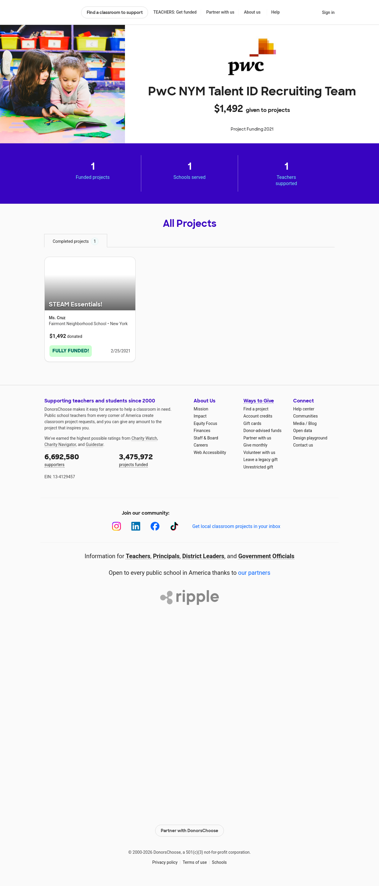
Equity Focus (205, 423)
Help (275, 12)
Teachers (138, 556)
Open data (302, 430)
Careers (201, 445)
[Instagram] (116, 526)
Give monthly (255, 445)
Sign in (328, 12)
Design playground (310, 438)
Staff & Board (206, 438)
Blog (312, 423)
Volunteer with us (259, 452)
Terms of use (195, 862)
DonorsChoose (60, 12)
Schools (219, 862)
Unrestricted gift (258, 467)
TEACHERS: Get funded (175, 12)
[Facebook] (155, 526)
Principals (166, 556)
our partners (254, 572)
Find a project (255, 409)
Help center (303, 409)
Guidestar (94, 444)
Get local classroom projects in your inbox (236, 526)
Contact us (303, 445)
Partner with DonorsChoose (189, 830)
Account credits (257, 416)
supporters (77, 459)
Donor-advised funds (262, 430)
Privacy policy (164, 862)
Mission (201, 409)
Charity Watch (144, 438)
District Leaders (203, 556)
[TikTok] (174, 526)
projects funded (152, 459)
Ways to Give (258, 401)
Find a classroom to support (115, 12)
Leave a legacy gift (260, 459)
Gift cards (252, 423)
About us (252, 12)
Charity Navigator (60, 444)
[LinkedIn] (135, 526)
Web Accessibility (210, 452)
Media (299, 423)
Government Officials (266, 556)
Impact (200, 416)
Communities (305, 416)
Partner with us (220, 12)
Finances (202, 430)
